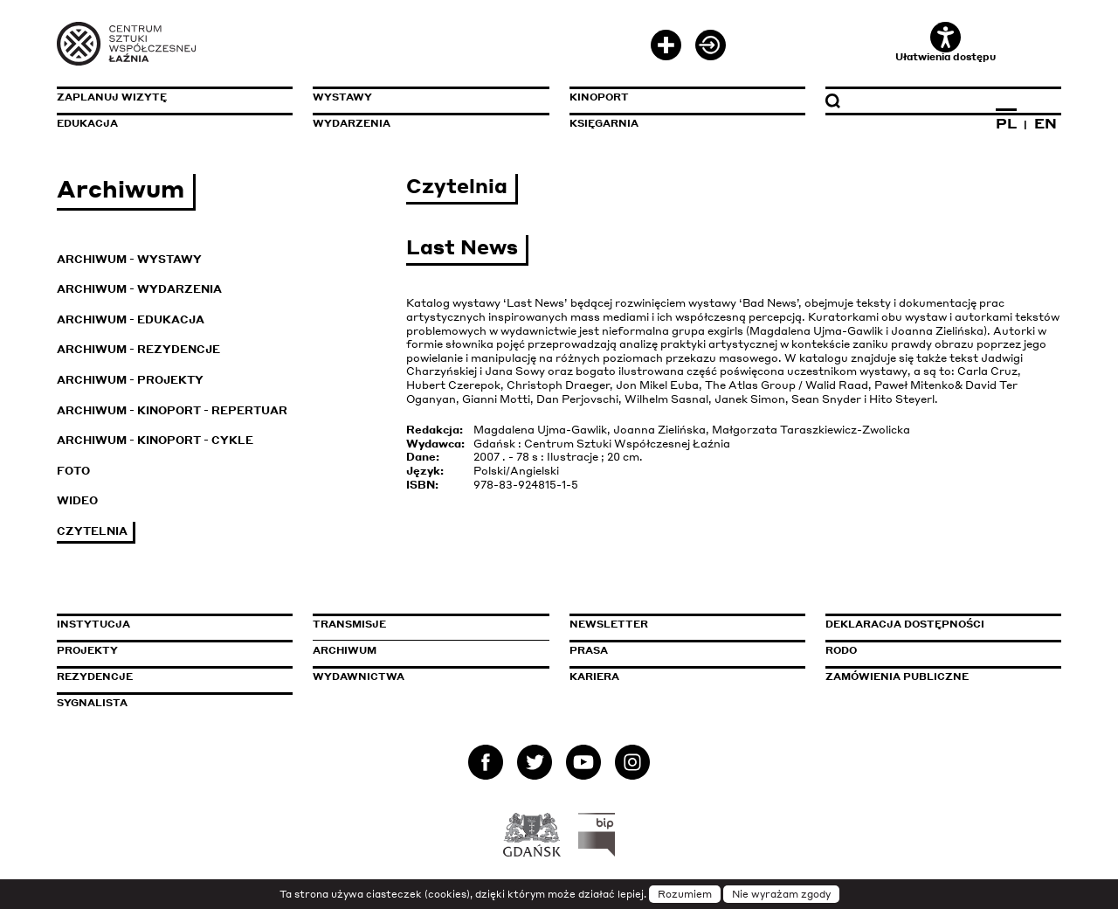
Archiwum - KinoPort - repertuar (172, 410)
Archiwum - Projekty (130, 379)
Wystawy (342, 97)
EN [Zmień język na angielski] (1045, 123)
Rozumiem (685, 894)
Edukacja (87, 123)
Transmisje (424, 624)
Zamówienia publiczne (936, 676)
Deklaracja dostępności (904, 624)
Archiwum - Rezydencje (138, 349)
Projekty (87, 650)
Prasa (588, 650)
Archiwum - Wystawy (129, 259)
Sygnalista (92, 703)
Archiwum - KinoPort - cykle (155, 440)
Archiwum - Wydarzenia (139, 288)
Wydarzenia (351, 123)
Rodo (841, 650)
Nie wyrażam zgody (781, 894)
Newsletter (608, 624)
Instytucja (93, 624)
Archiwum (344, 650)
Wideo (77, 500)
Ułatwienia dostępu (945, 42)
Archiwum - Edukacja (130, 319)
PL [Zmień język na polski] (1006, 123)
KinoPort (599, 97)
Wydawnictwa (358, 676)
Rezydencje (95, 676)
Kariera (594, 676)
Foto (73, 470)
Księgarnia (603, 123)
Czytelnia (92, 531)
